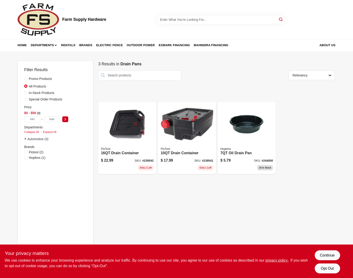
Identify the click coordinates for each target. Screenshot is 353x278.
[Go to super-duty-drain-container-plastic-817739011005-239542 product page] (127, 138)
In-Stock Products (41, 93)
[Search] (281, 19)
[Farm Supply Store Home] (38, 19)
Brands (85, 45)
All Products (37, 86)
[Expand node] (26, 139)
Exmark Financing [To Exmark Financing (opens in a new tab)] (174, 45)
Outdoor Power (141, 45)
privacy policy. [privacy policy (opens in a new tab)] (276, 260)
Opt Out (327, 268)
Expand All (49, 132)
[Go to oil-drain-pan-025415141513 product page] (247, 138)
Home (22, 45)
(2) (36, 152)
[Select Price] (65, 119)
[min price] (32, 119)
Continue (327, 255)
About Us (328, 45)
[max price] (52, 119)
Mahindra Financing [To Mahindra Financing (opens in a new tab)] (211, 45)
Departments (42, 45)
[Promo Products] (25, 78)
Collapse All (31, 132)
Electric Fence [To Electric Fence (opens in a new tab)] (109, 45)
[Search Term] (220, 19)
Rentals (68, 45)
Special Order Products (45, 99)
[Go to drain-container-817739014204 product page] (187, 138)
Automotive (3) (37, 139)
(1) (37, 158)
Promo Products (40, 79)
